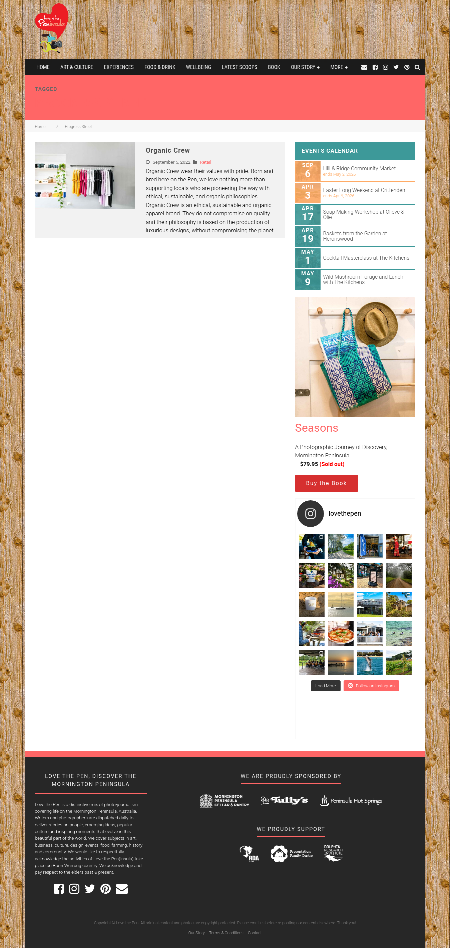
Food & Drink (159, 67)
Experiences (119, 67)
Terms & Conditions (226, 933)
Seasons (317, 427)
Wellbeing (198, 67)
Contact (255, 933)
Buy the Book (326, 483)
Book (274, 67)
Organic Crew (168, 150)
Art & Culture (76, 67)
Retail (205, 162)
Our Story (303, 67)
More (337, 67)
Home (43, 67)
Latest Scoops (239, 67)
